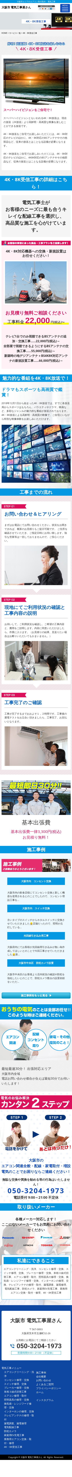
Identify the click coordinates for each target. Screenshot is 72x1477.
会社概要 (41, 1376)
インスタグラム (45, 1400)
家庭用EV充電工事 (14, 1435)
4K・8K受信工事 (13, 1447)
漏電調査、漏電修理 (15, 1423)
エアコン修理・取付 (15, 1395)
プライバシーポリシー (48, 1388)
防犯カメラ (10, 1431)
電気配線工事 (11, 1427)
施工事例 (41, 1372)
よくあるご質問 (45, 1384)
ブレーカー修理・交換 (16, 1387)
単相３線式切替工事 (15, 1391)
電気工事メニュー (12, 1368)
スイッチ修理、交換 (15, 1384)
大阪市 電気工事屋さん (31, 1457)
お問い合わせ (43, 1380)
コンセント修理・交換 (16, 1380)
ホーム (40, 1392)
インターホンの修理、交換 (19, 1411)
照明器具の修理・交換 (16, 1399)
